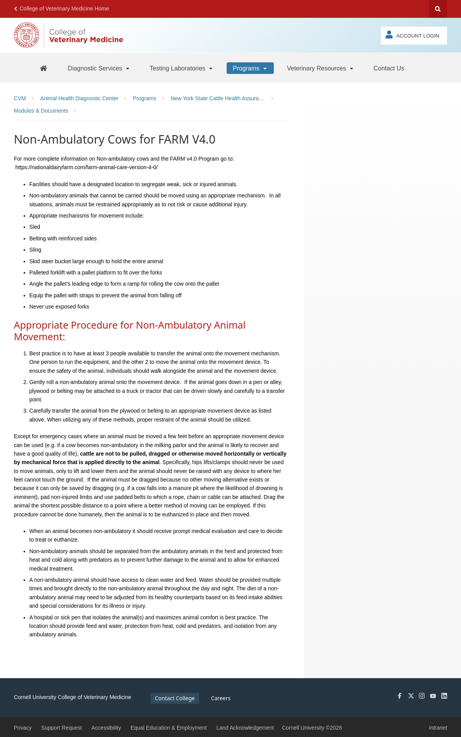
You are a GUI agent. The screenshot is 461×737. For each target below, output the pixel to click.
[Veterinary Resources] (320, 68)
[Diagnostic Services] (99, 68)
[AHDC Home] (43, 68)
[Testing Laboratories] (181, 68)
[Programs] (250, 68)
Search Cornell (438, 9)
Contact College (175, 698)
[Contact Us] (388, 68)
